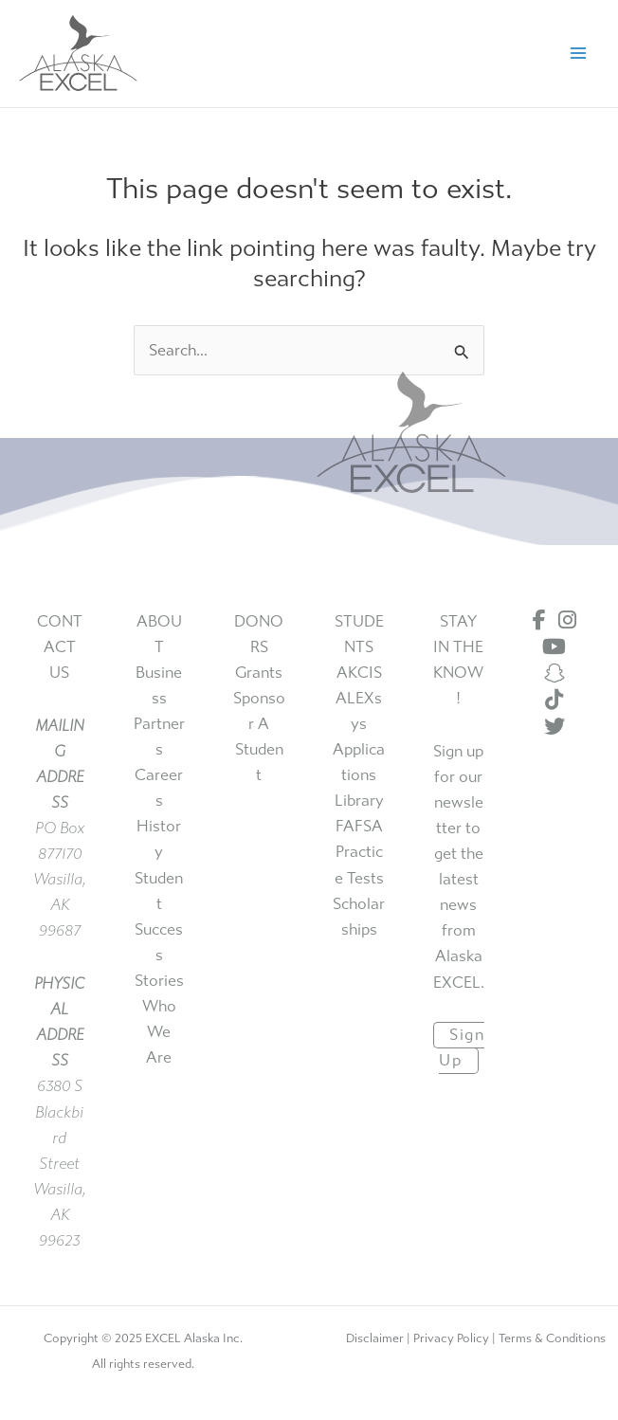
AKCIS (359, 673)
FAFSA (359, 826)
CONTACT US (59, 647)
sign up (461, 1047)
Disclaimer (375, 1338)
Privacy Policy (451, 1338)
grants (258, 673)
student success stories (159, 929)
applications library (359, 775)
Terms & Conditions (552, 1338)
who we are (159, 1031)
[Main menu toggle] (577, 53)
